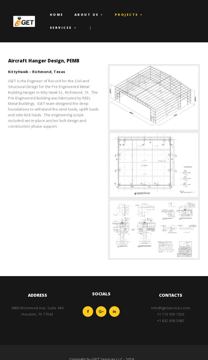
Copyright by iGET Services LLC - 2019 (101, 346)
